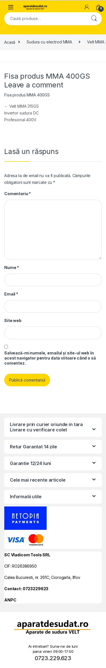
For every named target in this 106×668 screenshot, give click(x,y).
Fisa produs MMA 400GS (27, 94)
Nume (11, 267)
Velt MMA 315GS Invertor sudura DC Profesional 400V (21, 113)
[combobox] (45, 18)
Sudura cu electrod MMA (49, 41)
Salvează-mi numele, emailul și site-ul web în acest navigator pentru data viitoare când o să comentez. (50, 357)
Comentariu (17, 193)
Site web (12, 320)
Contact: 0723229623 (26, 588)
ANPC (10, 600)
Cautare (94, 18)
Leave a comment (33, 84)
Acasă (9, 41)
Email (11, 294)
